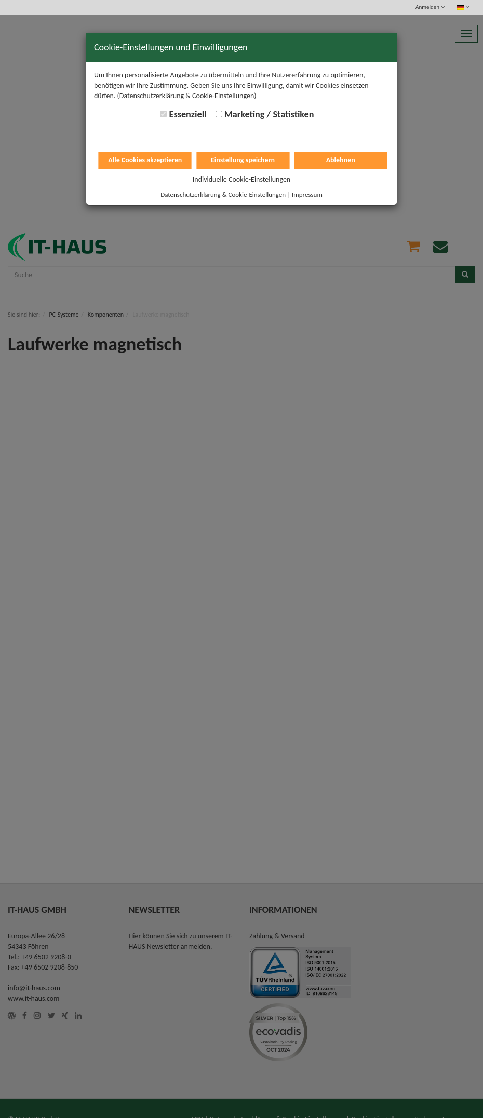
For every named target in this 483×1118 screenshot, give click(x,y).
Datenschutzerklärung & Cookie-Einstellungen (223, 194)
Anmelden (429, 7)
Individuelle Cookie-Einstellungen (241, 179)
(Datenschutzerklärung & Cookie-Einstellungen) (187, 95)
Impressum (307, 194)
